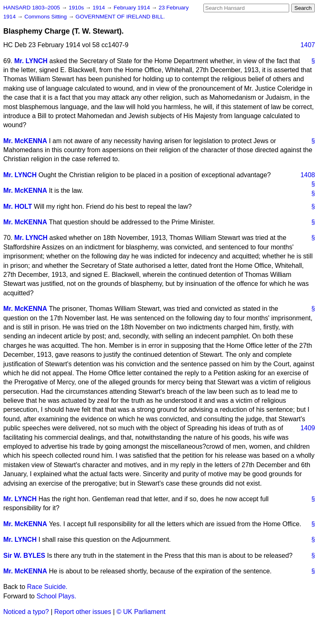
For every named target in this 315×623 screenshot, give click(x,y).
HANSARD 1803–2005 (31, 8)
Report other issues (82, 611)
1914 (100, 8)
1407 (307, 44)
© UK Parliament (140, 611)
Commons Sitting (46, 17)
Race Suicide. (47, 586)
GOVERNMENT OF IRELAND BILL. (120, 17)
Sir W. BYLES (24, 555)
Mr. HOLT (17, 206)
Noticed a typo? (26, 611)
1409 (307, 427)
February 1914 (132, 8)
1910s (76, 8)
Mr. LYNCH (31, 60)
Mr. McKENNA (25, 140)
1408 (307, 174)
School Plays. (56, 596)
